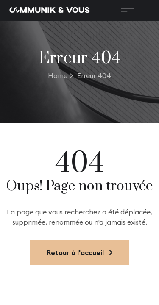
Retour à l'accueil (79, 252)
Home (60, 75)
